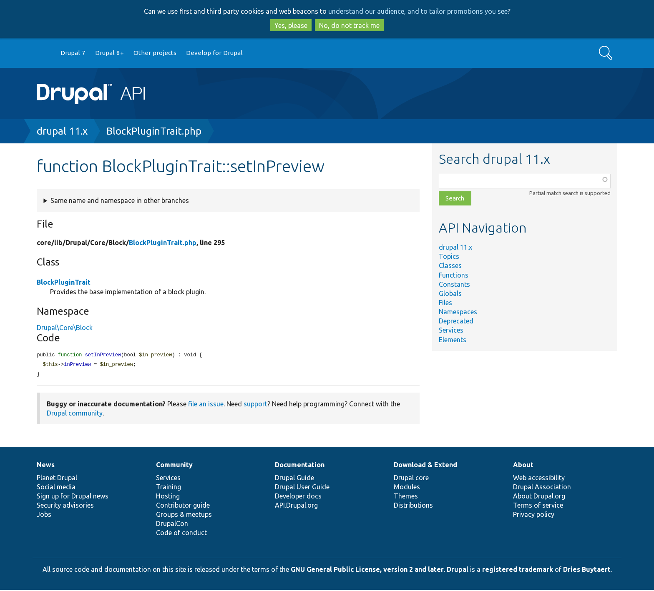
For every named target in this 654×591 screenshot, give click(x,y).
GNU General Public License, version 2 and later (367, 570)
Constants (454, 284)
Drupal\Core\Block (65, 327)
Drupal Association (542, 488)
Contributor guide (183, 506)
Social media (56, 488)
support (255, 405)
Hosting (168, 497)
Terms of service (538, 506)
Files (445, 302)
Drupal (457, 570)
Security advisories (65, 506)
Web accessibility (539, 479)
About (523, 466)
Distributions (413, 506)
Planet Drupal (57, 479)
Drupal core (411, 479)
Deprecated (456, 321)
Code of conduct (181, 534)
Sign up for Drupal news (72, 497)
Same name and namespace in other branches (119, 200)
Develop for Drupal (214, 52)
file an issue (206, 405)
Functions (453, 275)
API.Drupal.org (296, 506)
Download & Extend (425, 466)
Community (174, 466)
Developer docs (298, 497)
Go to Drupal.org (45, 53)
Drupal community (75, 414)
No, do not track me (349, 25)
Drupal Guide (294, 479)
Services (451, 330)
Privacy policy (533, 515)
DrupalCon (172, 524)
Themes (406, 497)
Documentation (299, 466)
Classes (450, 265)
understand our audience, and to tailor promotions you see (418, 11)
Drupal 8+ (109, 52)
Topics (449, 256)
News (46, 466)
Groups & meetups (184, 515)
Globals (450, 293)
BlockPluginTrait (64, 282)
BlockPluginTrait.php (153, 131)
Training (168, 488)
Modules (407, 488)
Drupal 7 (73, 52)
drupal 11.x (62, 131)
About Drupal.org (539, 497)
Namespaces (458, 312)
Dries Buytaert (587, 570)
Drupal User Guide (302, 488)
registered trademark (517, 570)
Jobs (44, 515)
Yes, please (290, 25)
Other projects (154, 52)
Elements (452, 339)
